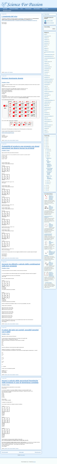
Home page (5, 8)
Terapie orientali (47, 126)
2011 (46, 188)
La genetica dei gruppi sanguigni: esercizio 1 (48, 234)
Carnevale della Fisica (48, 56)
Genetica (17, 140)
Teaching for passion (47, 124)
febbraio (47, 182)
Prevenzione (46, 114)
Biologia (45, 44)
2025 (46, 137)
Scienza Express (47, 119)
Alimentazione (46, 36)
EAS (31, 19)
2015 (46, 146)
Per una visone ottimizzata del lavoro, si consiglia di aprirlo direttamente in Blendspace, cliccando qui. (19, 20)
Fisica (45, 86)
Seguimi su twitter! (48, 20)
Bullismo (45, 50)
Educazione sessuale (48, 80)
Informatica (46, 98)
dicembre (48, 149)
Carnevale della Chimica (48, 54)
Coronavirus (46, 65)
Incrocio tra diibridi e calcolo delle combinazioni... (49, 169)
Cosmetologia (46, 68)
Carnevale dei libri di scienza (49, 51)
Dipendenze (46, 77)
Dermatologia (46, 75)
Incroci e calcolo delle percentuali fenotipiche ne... (49, 177)
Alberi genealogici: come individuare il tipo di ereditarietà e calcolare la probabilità (49, 253)
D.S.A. (22, 8)
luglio (47, 152)
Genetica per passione (48, 91)
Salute (45, 117)
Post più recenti (5, 452)
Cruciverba (46, 72)
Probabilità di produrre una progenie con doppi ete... (49, 165)
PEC (45, 110)
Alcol (45, 34)
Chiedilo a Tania (45, 8)
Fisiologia (11, 72)
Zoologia (45, 131)
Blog (45, 46)
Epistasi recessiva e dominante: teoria (8, 132)
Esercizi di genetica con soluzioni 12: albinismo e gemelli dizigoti (51, 274)
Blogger (34, 461)
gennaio (47, 183)
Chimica (45, 63)
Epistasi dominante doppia (12, 78)
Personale (46, 112)
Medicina (45, 105)
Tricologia (46, 128)
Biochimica (46, 43)
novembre (48, 150)
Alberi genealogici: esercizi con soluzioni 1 (51, 207)
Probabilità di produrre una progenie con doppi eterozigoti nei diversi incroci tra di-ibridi (20, 147)
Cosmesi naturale (47, 66)
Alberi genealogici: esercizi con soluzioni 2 (51, 263)
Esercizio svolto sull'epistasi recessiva (8, 133)
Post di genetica (28, 8)
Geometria (46, 93)
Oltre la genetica (37, 8)
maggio (47, 155)
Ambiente (46, 37)
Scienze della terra (47, 121)
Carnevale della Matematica (49, 58)
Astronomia (46, 41)
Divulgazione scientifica (48, 79)
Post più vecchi (38, 452)
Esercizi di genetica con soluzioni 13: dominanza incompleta (51, 197)
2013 (46, 185)
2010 (46, 190)
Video (45, 130)
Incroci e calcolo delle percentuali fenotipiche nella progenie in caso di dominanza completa (20, 381)
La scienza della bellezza (48, 100)
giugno (47, 153)
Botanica (45, 48)
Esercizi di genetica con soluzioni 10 (48, 217)
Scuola (45, 123)
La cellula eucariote (48, 282)
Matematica (46, 103)
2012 (46, 187)
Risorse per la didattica (14, 8)
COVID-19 (46, 70)
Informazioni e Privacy (7, 10)
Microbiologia (46, 109)
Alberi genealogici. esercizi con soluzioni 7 (51, 225)
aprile (47, 156)
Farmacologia (46, 84)
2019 (46, 140)
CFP (8, 72)
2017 (46, 143)
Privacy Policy (46, 14)
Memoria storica (47, 107)
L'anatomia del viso (9, 16)
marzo (47, 180)
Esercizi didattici (12, 140)
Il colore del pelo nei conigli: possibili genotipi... (49, 173)
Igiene (45, 96)
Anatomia (5, 72)
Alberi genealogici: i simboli (51, 242)
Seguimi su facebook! (49, 22)
